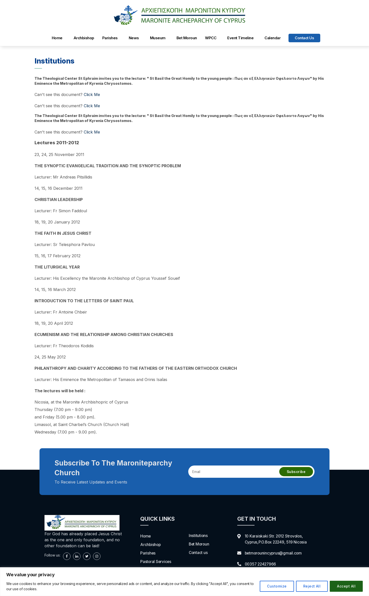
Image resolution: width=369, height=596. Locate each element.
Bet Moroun (186, 38)
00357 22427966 (261, 564)
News (134, 38)
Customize (276, 586)
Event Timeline (240, 38)
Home (57, 38)
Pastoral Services (156, 561)
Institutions (198, 535)
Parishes (110, 38)
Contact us (304, 38)
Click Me (92, 94)
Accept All (346, 586)
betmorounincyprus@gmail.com (274, 553)
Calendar (272, 38)
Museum (158, 38)
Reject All (312, 586)
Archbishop (84, 38)
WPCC (210, 38)
